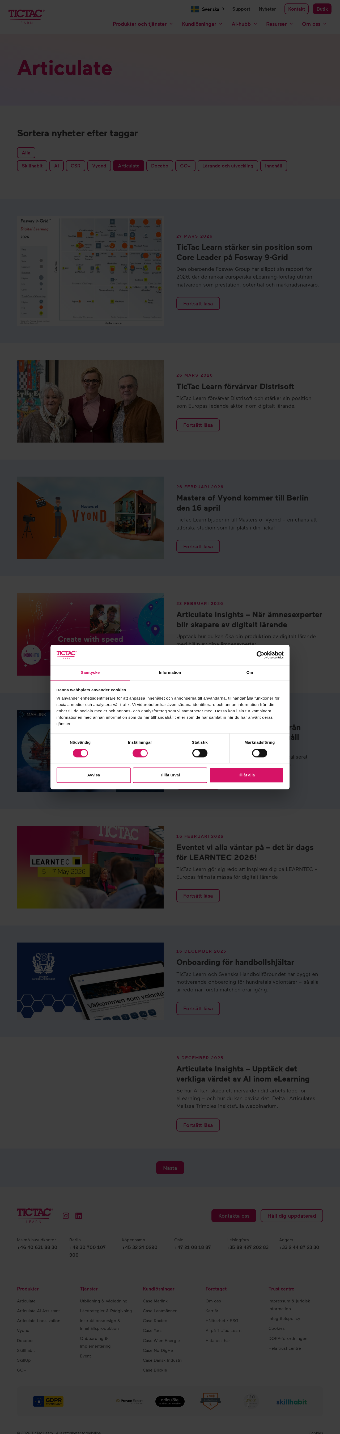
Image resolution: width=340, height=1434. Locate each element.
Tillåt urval (170, 775)
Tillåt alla (246, 775)
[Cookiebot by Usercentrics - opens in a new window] (260, 655)
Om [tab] (249, 672)
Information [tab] (170, 672)
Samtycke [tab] (90, 672)
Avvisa (93, 775)
